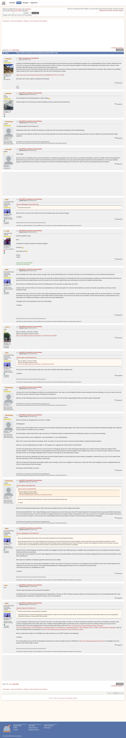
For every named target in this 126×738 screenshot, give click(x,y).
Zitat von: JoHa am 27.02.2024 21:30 (26, 608)
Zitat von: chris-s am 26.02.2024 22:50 (26, 357)
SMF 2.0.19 (51, 698)
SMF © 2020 (56, 698)
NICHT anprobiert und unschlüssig (28, 58)
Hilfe (15, 728)
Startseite (17, 726)
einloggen (19, 9)
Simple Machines (63, 698)
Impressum (33, 728)
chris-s (7, 327)
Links (15, 730)
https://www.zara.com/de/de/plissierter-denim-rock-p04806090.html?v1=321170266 (40, 75)
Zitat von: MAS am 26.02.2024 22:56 (26, 485)
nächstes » (121, 48)
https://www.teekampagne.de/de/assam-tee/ (92, 641)
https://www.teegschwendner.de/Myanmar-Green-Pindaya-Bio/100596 (63, 629)
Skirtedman (9, 122)
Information (49, 726)
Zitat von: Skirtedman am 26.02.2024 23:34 (28, 533)
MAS (7, 200)
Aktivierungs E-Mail (16, 10)
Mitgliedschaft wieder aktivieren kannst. (111, 10)
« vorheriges (113, 48)
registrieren (28, 9)
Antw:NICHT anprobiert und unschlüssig (30, 93)
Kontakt (32, 726)
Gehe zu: (109, 693)
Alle (11, 50)
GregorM (8, 59)
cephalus (8, 93)
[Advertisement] (63, 35)
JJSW (7, 231)
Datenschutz (34, 730)
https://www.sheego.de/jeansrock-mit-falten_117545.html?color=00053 (36, 335)
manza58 (8, 149)
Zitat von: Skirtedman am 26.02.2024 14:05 (28, 204)
